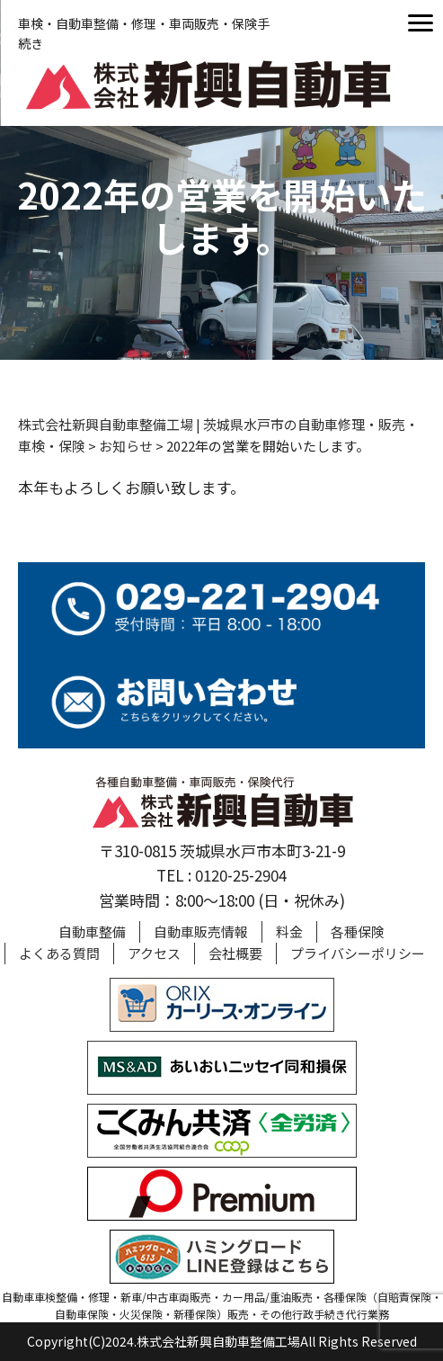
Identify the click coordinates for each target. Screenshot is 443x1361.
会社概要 (235, 953)
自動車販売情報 (201, 931)
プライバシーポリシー (357, 953)
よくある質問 (59, 953)
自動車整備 (92, 931)
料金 (289, 931)
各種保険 (358, 931)
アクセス (154, 953)
